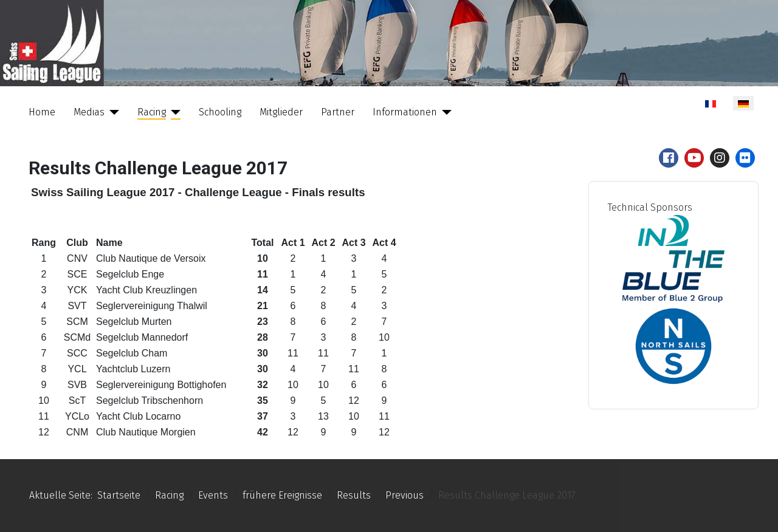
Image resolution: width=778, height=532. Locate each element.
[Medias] (112, 112)
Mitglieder (281, 112)
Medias (89, 112)
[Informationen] (444, 112)
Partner (337, 112)
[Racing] (173, 112)
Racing (151, 112)
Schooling (220, 112)
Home (42, 112)
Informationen (405, 112)
